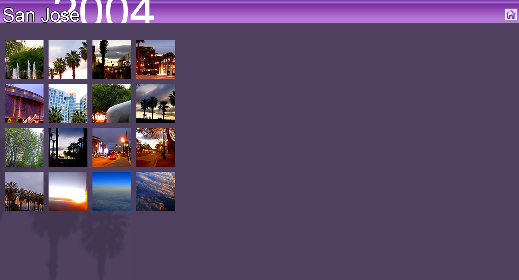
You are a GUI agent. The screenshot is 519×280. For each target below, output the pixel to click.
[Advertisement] (485, 160)
